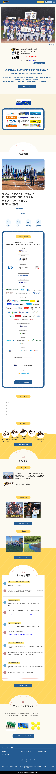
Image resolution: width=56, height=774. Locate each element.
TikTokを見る (22, 557)
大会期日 (23, 213)
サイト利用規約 (6, 755)
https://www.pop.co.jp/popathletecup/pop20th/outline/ (22, 615)
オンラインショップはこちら (22, 736)
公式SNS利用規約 (42, 751)
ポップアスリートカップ (13, 403)
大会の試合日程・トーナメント (23, 208)
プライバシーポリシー (25, 751)
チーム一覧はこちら (23, 444)
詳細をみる (26, 86)
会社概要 (4, 751)
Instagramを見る (22, 523)
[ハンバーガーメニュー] (54, 2)
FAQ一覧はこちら (23, 685)
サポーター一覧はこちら (23, 382)
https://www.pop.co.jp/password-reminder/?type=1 (21, 634)
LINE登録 (31, 60)
